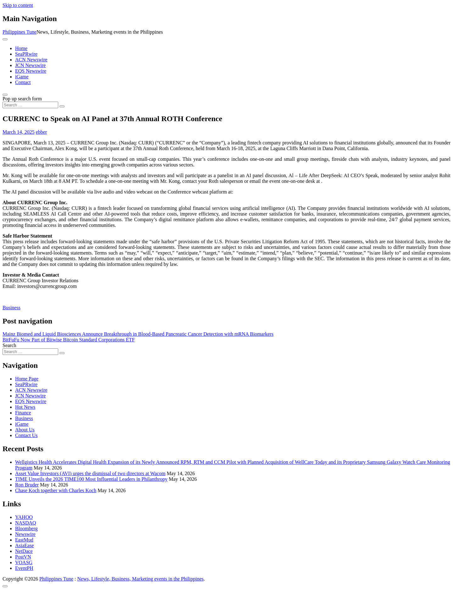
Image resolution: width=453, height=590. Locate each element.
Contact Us (26, 435)
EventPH (24, 568)
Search (9, 345)
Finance (23, 412)
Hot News (25, 407)
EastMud (24, 539)
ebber (41, 132)
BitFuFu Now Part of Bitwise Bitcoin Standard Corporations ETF (69, 339)
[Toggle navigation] (5, 39)
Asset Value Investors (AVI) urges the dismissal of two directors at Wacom (90, 473)
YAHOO (24, 517)
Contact (23, 82)
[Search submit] (61, 106)
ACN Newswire (31, 59)
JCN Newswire (30, 65)
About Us (25, 429)
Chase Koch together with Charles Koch (55, 490)
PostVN (23, 556)
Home (21, 48)
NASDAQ (25, 522)
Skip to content (18, 5)
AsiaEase (24, 545)
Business (11, 307)
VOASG (23, 562)
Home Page (26, 378)
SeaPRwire (26, 54)
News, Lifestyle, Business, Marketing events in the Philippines (140, 579)
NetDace (24, 551)
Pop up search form (22, 98)
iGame (22, 76)
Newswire (25, 534)
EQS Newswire (30, 71)
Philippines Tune (19, 32)
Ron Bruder (27, 484)
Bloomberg (26, 528)
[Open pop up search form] (5, 95)
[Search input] (30, 105)
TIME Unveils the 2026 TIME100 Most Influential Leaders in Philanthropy (91, 479)
